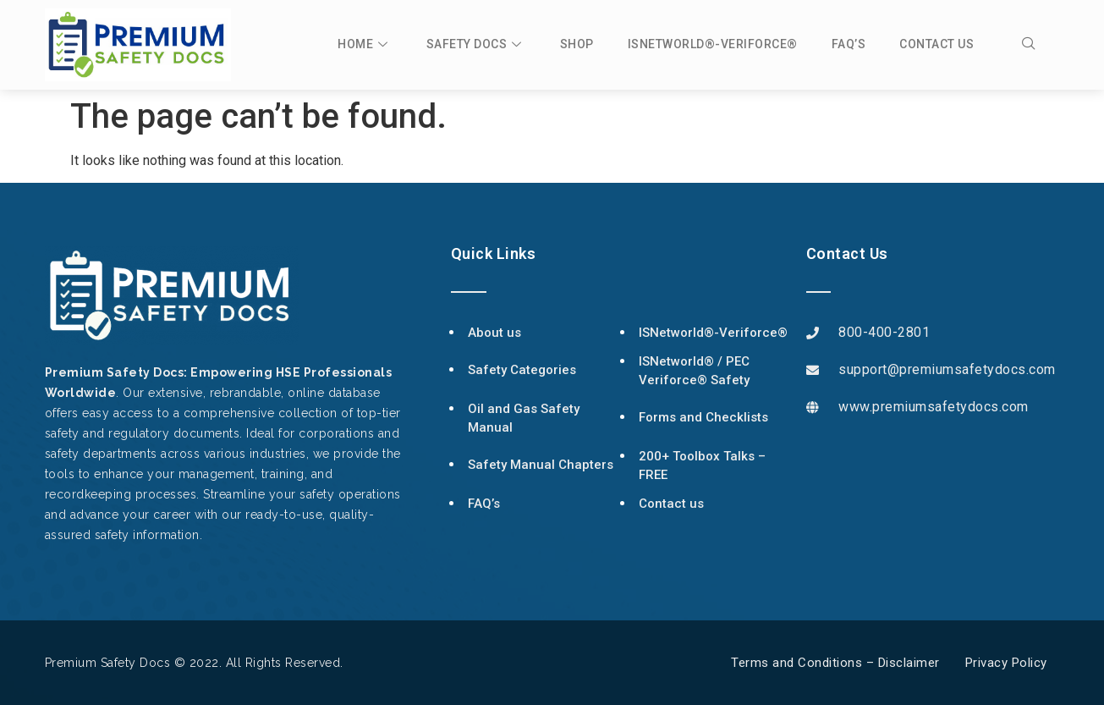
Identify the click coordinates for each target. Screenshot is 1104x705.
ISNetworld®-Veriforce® (713, 44)
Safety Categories (522, 369)
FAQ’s (849, 44)
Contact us (936, 44)
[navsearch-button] (1036, 45)
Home (365, 44)
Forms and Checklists (703, 417)
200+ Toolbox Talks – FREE (702, 466)
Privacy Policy (1006, 662)
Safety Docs (476, 44)
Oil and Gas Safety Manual (523, 418)
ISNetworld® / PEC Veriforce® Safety (694, 371)
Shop (577, 44)
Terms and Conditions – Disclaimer (835, 662)
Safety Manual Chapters (540, 464)
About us (494, 332)
